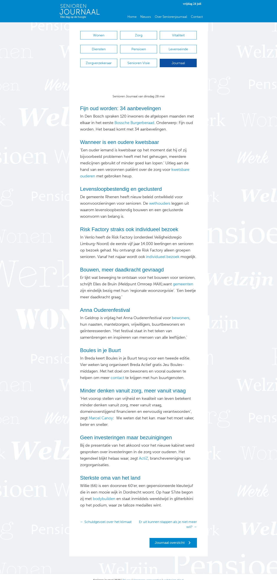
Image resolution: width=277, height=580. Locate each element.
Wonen (98, 35)
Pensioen (138, 47)
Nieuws (145, 17)
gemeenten (183, 277)
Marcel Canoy (101, 411)
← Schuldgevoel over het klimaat (106, 515)
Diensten (99, 47)
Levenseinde (178, 47)
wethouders (159, 196)
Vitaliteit (178, 35)
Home (132, 17)
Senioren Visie (138, 59)
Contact (197, 17)
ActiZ (143, 451)
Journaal (178, 59)
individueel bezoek (162, 250)
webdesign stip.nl (173, 573)
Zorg (138, 35)
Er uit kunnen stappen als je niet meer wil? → (168, 517)
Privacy (127, 573)
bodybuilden (104, 492)
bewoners (180, 311)
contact (117, 371)
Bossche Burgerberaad (134, 116)
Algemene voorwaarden (147, 573)
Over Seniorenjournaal (171, 17)
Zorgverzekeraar (99, 59)
